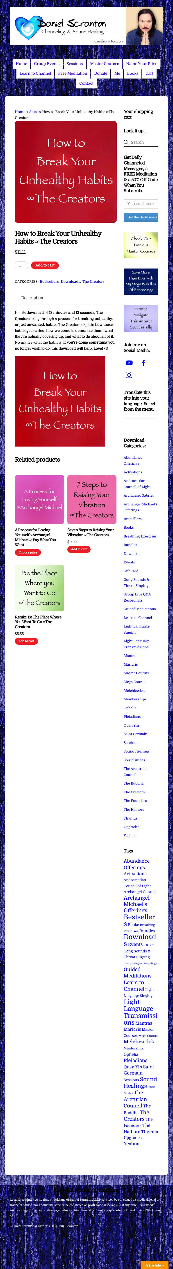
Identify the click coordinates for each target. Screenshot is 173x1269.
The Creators (93, 282)
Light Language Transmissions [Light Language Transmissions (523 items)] (141, 1012)
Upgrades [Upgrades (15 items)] (133, 1138)
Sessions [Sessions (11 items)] (131, 1080)
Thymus (131, 818)
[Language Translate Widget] (140, 419)
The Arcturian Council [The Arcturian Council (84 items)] (135, 1099)
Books (133, 73)
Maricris (131, 664)
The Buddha (133, 783)
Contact (86, 83)
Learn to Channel (35, 73)
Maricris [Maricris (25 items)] (132, 1029)
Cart (149, 73)
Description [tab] (32, 298)
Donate (100, 73)
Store (33, 112)
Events (129, 562)
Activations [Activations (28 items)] (135, 873)
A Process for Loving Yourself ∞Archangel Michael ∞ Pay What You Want (35, 537)
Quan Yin (131, 725)
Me (117, 73)
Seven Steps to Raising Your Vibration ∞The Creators (90, 532)
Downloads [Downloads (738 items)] (140, 940)
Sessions (75, 64)
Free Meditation (72, 73)
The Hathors (134, 810)
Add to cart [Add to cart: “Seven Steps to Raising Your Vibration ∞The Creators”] (79, 549)
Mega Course (134, 682)
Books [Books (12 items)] (133, 925)
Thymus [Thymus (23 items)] (149, 1131)
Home (21, 64)
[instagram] (130, 375)
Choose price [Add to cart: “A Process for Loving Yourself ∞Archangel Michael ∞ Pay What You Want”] (27, 552)
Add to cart (44, 265)
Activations (133, 472)
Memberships (135, 699)
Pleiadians (132, 717)
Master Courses (104, 64)
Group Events (47, 64)
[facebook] (144, 363)
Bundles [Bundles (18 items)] (147, 931)
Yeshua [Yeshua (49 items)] (131, 1143)
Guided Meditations (140, 609)
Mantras (130, 656)
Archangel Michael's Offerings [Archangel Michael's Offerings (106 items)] (137, 904)
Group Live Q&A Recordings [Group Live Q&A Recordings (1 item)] (140, 963)
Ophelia (130, 708)
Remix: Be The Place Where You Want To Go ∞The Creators (38, 622)
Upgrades (131, 827)
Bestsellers (49, 282)
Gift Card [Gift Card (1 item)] (149, 945)
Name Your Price (141, 64)
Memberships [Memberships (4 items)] (134, 1048)
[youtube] (130, 363)
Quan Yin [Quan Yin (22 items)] (133, 1067)
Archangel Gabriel (139, 495)
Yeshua (130, 836)
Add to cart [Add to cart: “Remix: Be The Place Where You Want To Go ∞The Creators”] (26, 641)
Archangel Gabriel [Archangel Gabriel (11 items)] (140, 892)
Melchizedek (134, 691)
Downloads (70, 282)
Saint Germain (135, 734)
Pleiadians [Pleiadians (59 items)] (136, 1060)
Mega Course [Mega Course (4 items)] (148, 1035)
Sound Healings (137, 751)
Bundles (130, 545)
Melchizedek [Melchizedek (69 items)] (139, 1041)
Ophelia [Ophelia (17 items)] (131, 1054)
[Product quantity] (21, 265)
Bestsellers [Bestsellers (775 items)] (139, 920)
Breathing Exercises (140, 536)
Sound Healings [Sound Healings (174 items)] (140, 1082)
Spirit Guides (134, 760)
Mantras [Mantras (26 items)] (143, 1023)
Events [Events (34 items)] (135, 944)
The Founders (135, 801)
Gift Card (131, 571)
